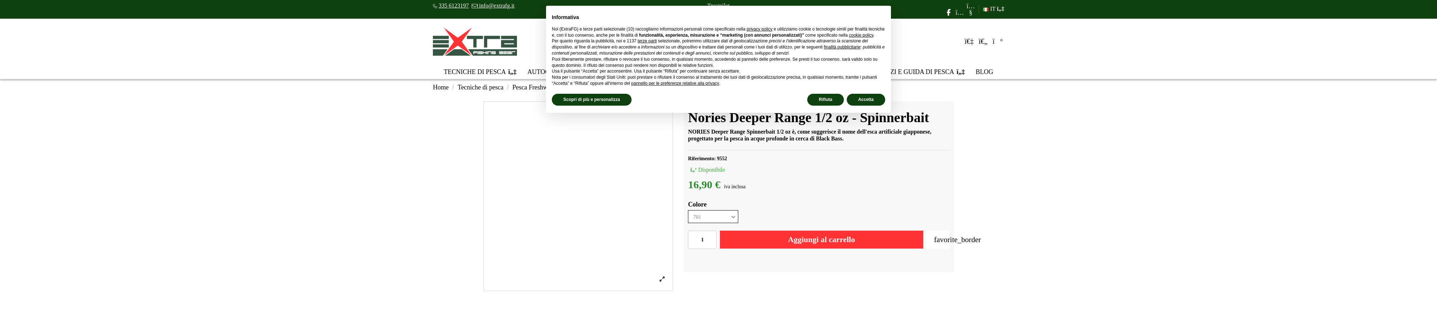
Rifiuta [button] (825, 99)
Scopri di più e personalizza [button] (591, 99)
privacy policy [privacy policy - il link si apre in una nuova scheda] (759, 29)
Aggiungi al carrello (821, 239)
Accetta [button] (866, 99)
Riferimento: (702, 158)
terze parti (647, 40)
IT (993, 9)
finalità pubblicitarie (842, 47)
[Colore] (713, 216)
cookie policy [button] (861, 35)
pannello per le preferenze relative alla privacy (675, 83)
